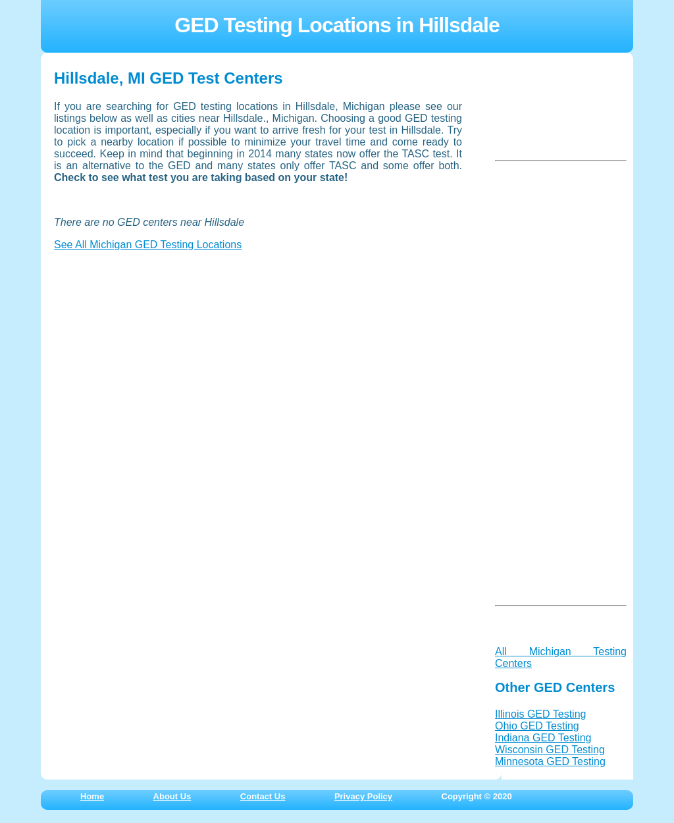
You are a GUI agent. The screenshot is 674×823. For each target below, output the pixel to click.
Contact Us (263, 796)
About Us (172, 796)
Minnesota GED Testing (550, 761)
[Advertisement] (152, 343)
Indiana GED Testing (543, 737)
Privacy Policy (363, 796)
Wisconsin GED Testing (550, 749)
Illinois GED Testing (540, 714)
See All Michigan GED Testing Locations (148, 244)
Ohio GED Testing (537, 725)
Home (92, 796)
